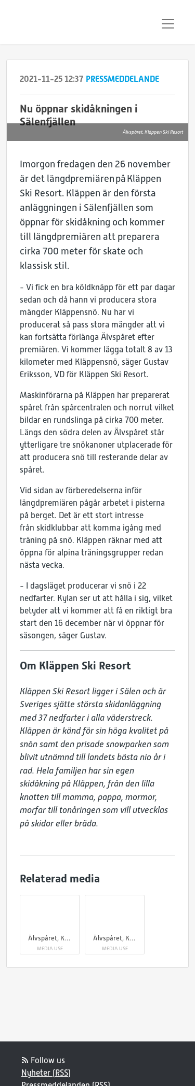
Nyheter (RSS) (46, 1073)
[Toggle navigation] (168, 24)
